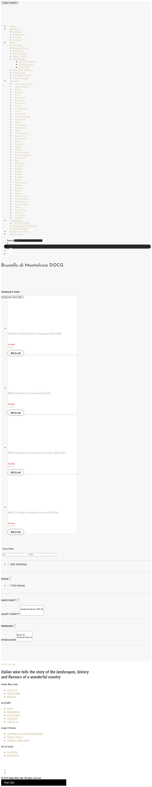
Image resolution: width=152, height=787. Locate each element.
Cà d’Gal (18, 106)
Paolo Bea (18, 171)
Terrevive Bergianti (22, 204)
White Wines (19, 54)
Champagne (19, 59)
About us (15, 29)
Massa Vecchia (20, 158)
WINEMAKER (8, 640)
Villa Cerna (19, 212)
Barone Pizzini (20, 98)
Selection (17, 32)
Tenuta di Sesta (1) (24, 637)
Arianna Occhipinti (21, 87)
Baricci (17, 95)
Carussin (18, 111)
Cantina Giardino (21, 108)
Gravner (18, 141)
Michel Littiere (26, 65)
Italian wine (19, 34)
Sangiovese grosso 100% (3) (31, 609)
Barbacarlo (19, 92)
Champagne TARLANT (23, 117)
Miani (17, 160)
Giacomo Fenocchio (22, 133)
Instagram (13, 755)
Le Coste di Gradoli (22, 152)
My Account (13, 715)
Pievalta (18, 180)
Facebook (12, 752)
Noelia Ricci (19, 166)
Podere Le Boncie (21, 182)
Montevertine (19, 163)
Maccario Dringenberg (23, 155)
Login (10, 708)
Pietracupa (19, 177)
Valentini (18, 207)
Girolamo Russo (20, 136)
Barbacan (18, 89)
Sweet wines (19, 73)
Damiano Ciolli (20, 119)
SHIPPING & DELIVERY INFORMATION (25, 734)
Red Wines (18, 51)
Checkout (12, 718)
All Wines (18, 45)
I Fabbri (17, 149)
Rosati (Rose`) (20, 56)
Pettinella (18, 174)
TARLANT (24, 67)
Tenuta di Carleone (22, 199)
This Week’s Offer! (22, 75)
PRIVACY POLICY (15, 737)
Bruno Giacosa (20, 103)
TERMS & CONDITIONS (18, 740)
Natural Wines (20, 48)
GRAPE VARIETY (10, 614)
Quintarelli (19, 188)
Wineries (14, 81)
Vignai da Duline (21, 210)
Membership (16, 234)
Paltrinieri (18, 169)
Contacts (12, 722)
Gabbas (18, 130)
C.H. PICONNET (27, 62)
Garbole (18, 122)
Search (10, 240)
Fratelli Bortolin (20, 128)
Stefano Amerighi (21, 196)
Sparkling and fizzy (23, 70)
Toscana (18, 586)
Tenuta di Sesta (20, 201)
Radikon (18, 191)
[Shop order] (12, 297)
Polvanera (18, 185)
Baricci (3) (24, 635)
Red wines (19, 565)
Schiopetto (18, 193)
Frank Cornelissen (21, 125)
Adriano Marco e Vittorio (24, 84)
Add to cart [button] (16, 353)
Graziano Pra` (20, 144)
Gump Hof (18, 147)
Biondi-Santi (19, 100)
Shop (12, 43)
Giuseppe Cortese (21, 139)
